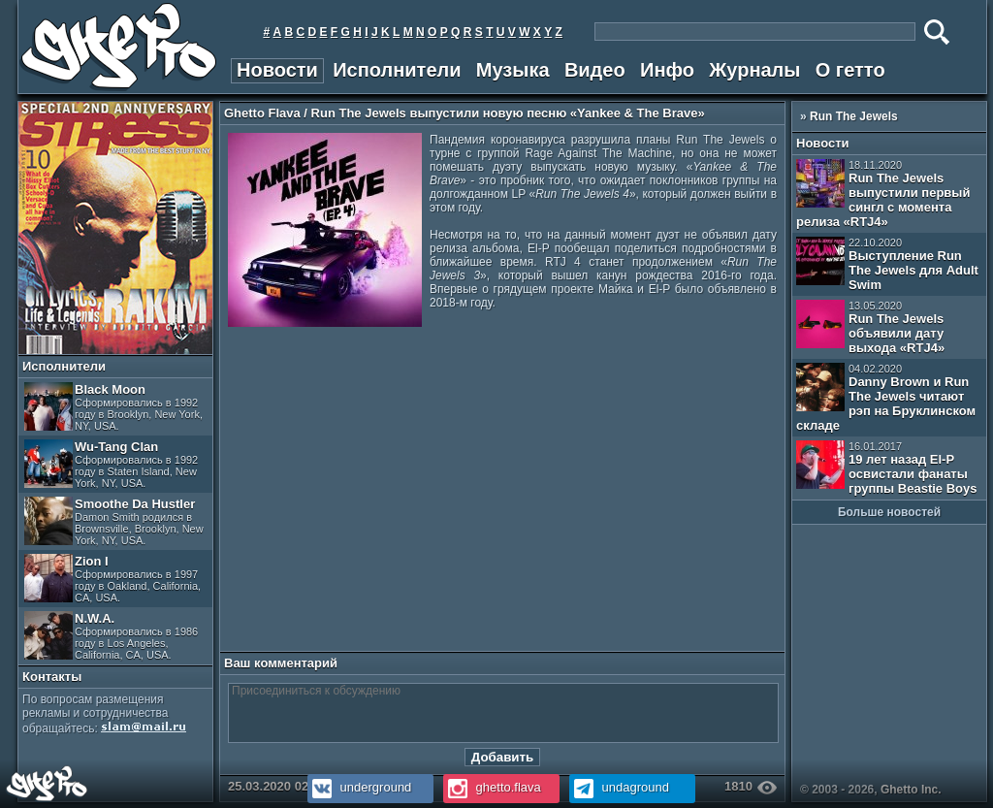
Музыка (513, 70)
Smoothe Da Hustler (114, 521)
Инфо (667, 70)
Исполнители (397, 70)
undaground (619, 787)
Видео (594, 70)
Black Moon (113, 407)
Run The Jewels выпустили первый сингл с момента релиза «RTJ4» (883, 194)
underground (359, 787)
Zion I (112, 578)
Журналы (754, 70)
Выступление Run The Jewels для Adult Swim (887, 264)
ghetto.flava (492, 787)
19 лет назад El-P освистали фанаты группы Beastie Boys (886, 468)
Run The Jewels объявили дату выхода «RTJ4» (870, 327)
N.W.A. (111, 636)
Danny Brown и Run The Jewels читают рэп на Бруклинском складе (886, 398)
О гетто (850, 70)
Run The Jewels (854, 116)
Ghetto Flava (262, 113)
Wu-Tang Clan (111, 464)
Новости (277, 70)
